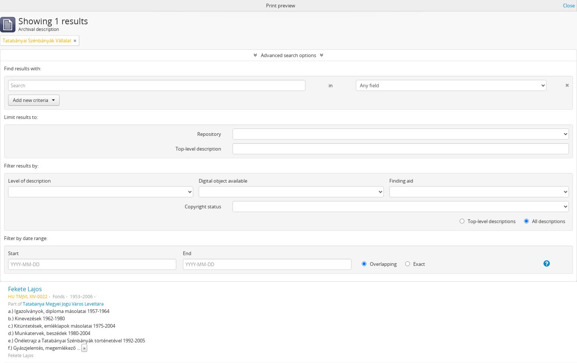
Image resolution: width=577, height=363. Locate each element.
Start (13, 253)
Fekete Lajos (25, 289)
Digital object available (223, 180)
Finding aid (401, 180)
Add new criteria (34, 100)
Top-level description (198, 148)
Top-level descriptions (488, 221)
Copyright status (203, 206)
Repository (209, 134)
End (187, 253)
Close (569, 5)
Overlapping (379, 264)
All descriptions (544, 221)
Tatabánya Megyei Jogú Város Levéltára (63, 304)
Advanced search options (288, 55)
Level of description (29, 180)
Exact (415, 264)
